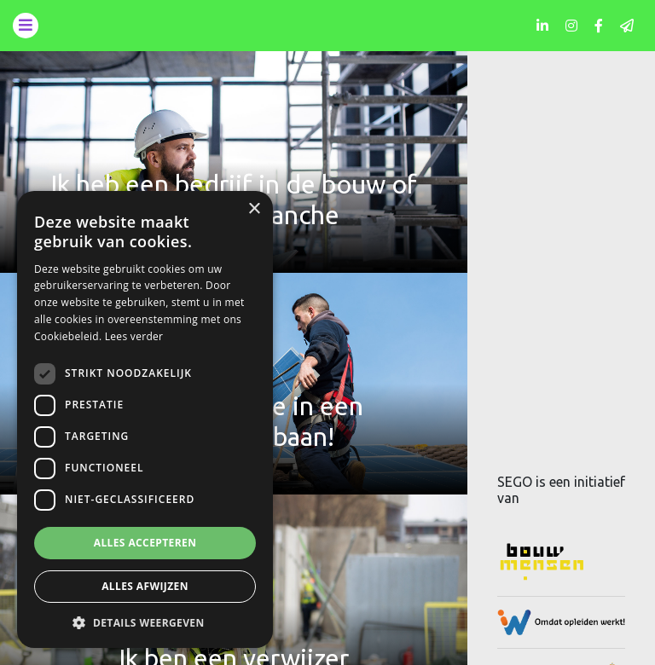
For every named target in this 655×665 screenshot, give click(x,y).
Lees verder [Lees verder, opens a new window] (134, 336)
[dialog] (145, 419)
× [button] (253, 209)
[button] (145, 622)
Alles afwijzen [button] (144, 586)
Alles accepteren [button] (145, 542)
